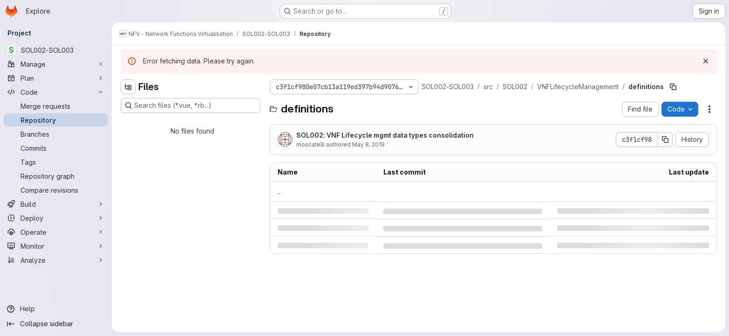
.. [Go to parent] (279, 192)
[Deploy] (56, 217)
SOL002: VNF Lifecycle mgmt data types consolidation (385, 135)
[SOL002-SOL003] (56, 49)
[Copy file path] (673, 86)
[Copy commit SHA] (665, 139)
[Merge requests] (56, 105)
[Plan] (56, 77)
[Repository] (56, 119)
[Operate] (56, 231)
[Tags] (56, 161)
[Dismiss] (705, 61)
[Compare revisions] (56, 189)
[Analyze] (56, 259)
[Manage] (56, 63)
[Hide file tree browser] (128, 86)
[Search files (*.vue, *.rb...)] (190, 105)
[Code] (56, 91)
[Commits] (56, 147)
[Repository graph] (56, 175)
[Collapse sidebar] (56, 323)
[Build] (56, 203)
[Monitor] (56, 245)
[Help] (56, 308)
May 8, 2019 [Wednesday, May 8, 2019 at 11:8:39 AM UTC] (368, 144)
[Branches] (56, 133)
